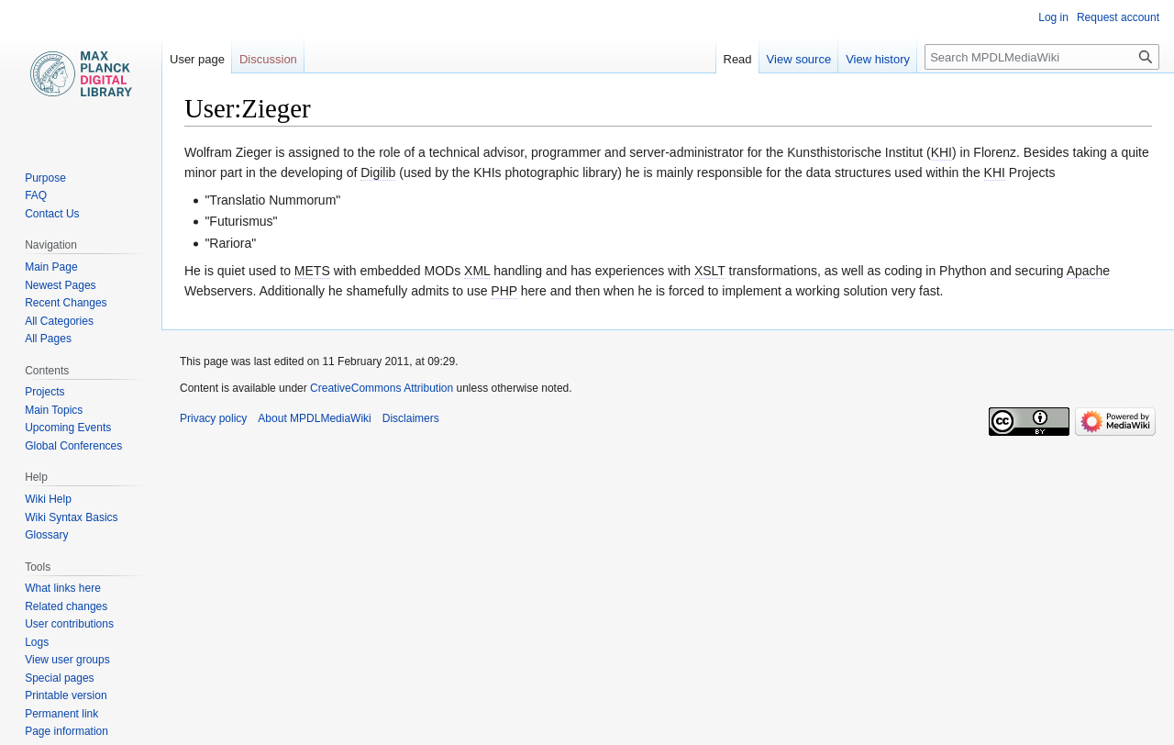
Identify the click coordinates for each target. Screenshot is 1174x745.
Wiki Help (48, 499)
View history (878, 59)
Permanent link (61, 713)
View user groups (67, 659)
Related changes (66, 606)
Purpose (45, 178)
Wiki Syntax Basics (71, 517)
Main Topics (54, 410)
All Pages (48, 338)
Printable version (65, 695)
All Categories (59, 321)
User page (197, 59)
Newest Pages (60, 285)
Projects (44, 391)
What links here (63, 588)
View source (799, 59)
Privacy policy (213, 418)
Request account (1118, 17)
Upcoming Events (68, 427)
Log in (1053, 17)
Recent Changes (65, 302)
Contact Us (52, 213)
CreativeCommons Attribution (381, 388)
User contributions (69, 623)
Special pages (59, 678)
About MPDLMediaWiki (314, 418)
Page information (66, 731)
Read (738, 59)
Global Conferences (73, 445)
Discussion (268, 59)
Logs (37, 642)
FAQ (36, 195)
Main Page (51, 267)
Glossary (46, 534)
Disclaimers (410, 418)
